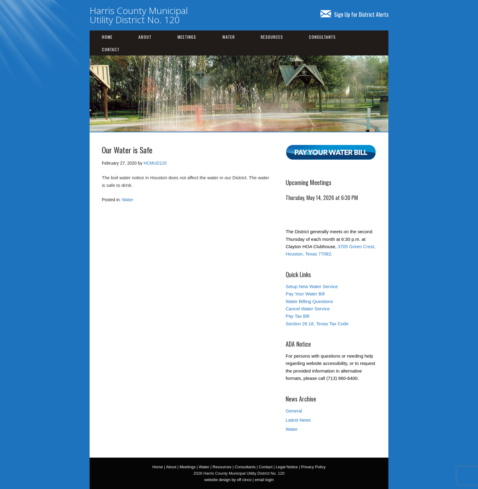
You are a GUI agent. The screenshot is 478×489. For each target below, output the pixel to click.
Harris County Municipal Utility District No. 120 (139, 15)
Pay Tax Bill (297, 316)
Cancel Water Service (308, 308)
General (294, 410)
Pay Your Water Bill (305, 293)
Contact (111, 49)
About (145, 37)
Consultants (322, 37)
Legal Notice (287, 467)
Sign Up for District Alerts (354, 14)
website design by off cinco (227, 479)
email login (264, 479)
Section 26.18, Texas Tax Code (317, 323)
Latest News (298, 420)
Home (107, 37)
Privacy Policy (313, 467)
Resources (272, 37)
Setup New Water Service (312, 286)
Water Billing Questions (309, 301)
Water (228, 37)
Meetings (186, 37)
